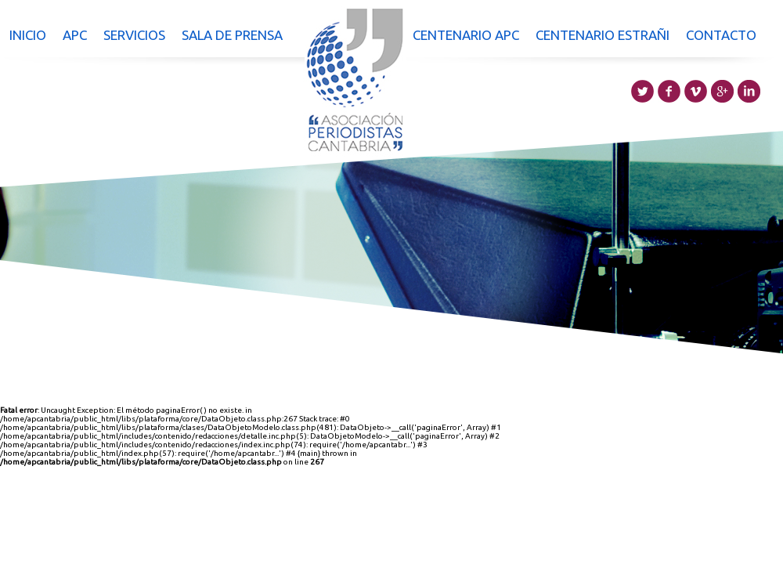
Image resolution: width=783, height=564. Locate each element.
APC (75, 34)
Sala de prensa (232, 34)
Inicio (27, 34)
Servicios (134, 34)
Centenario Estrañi (602, 34)
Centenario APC (466, 34)
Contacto (721, 34)
